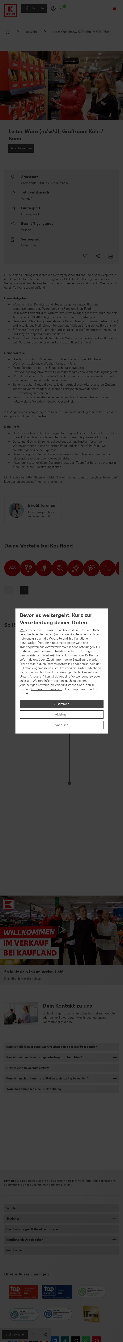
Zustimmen (61, 704)
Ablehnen (61, 714)
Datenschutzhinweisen (46, 689)
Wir (22, 630)
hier (26, 693)
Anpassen (61, 725)
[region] (61, 671)
